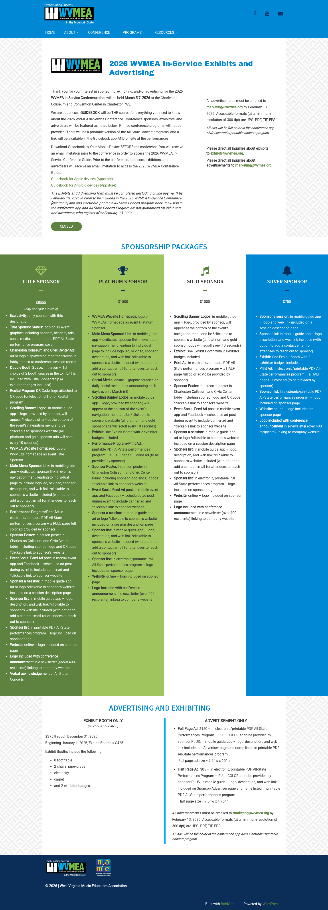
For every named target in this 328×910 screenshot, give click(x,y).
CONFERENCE (100, 32)
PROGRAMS (134, 32)
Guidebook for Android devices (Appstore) (83, 185)
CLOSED (66, 226)
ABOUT (71, 32)
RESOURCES (165, 32)
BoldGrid (227, 904)
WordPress (271, 904)
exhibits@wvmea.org (226, 153)
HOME (50, 32)
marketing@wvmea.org (224, 107)
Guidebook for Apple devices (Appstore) (82, 179)
